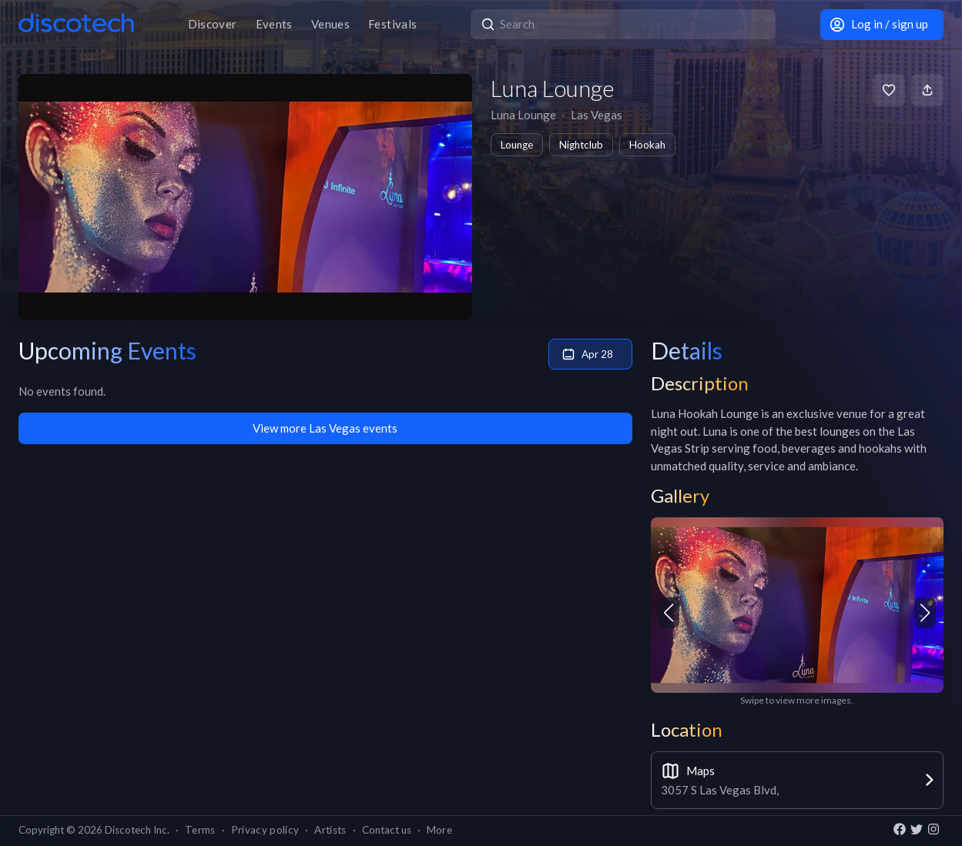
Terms (200, 830)
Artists (330, 830)
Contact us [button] (386, 830)
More (439, 830)
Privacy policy (265, 830)
